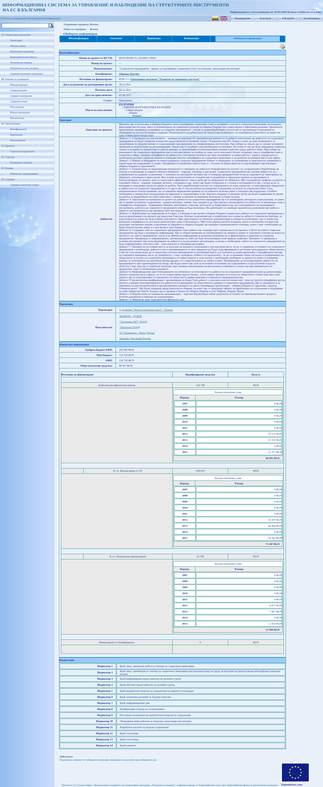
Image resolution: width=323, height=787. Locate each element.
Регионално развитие (22, 51)
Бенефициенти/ (52, 18)
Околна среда (17, 45)
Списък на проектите (22, 151)
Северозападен (18, 90)
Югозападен (17, 107)
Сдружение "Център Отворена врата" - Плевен (146, 309)
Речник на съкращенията (24, 173)
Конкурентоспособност (23, 57)
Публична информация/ (14, 18)
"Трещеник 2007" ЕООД (133, 321)
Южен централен (20, 112)
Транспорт (16, 40)
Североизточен (18, 101)
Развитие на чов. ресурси (24, 68)
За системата (311, 18)
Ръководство (242, 18)
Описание (116, 38)
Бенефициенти (18, 129)
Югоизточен (17, 118)
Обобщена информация (248, 38)
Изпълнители (17, 140)
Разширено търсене (21, 162)
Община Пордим (129, 74)
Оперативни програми (18, 34)
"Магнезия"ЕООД (129, 327)
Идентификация (78, 38)
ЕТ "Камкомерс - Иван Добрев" (137, 332)
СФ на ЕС (288, 18)
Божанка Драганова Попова (135, 338)
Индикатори (191, 38)
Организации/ (35, 18)
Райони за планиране (17, 79)
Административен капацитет (26, 73)
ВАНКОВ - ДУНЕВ (130, 316)
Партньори (16, 134)
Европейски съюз (291, 784)
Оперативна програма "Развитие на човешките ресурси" (165, 79)
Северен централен (21, 95)
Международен (19, 84)
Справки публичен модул (24, 184)
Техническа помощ (21, 62)
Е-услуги (265, 18)
